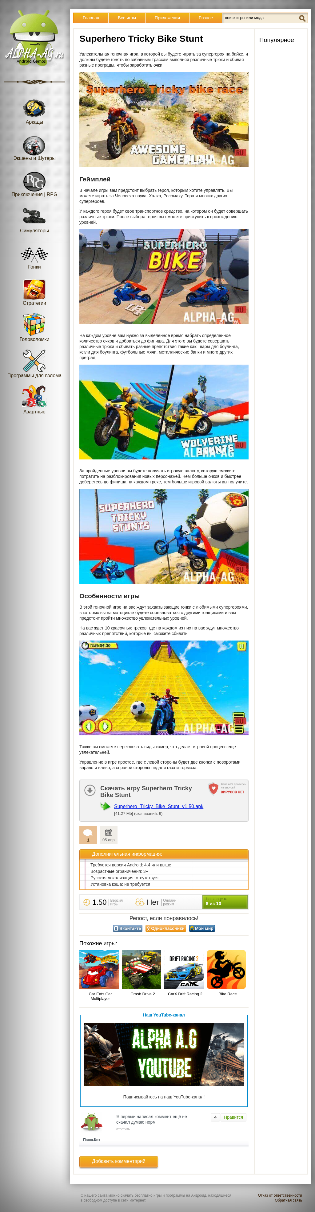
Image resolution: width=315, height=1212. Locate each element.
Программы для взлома (34, 363)
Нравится (233, 1117)
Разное (206, 17)
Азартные (34, 399)
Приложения (167, 17)
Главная (91, 17)
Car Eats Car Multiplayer (100, 996)
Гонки (34, 254)
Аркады (34, 110)
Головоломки (35, 327)
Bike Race (227, 994)
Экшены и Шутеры (34, 146)
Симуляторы (34, 218)
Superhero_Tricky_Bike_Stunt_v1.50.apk (158, 806)
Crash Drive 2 (142, 994)
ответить (123, 1129)
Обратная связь (288, 1200)
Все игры (127, 17)
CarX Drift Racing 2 (185, 994)
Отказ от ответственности (280, 1195)
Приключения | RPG (35, 182)
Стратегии (34, 291)
